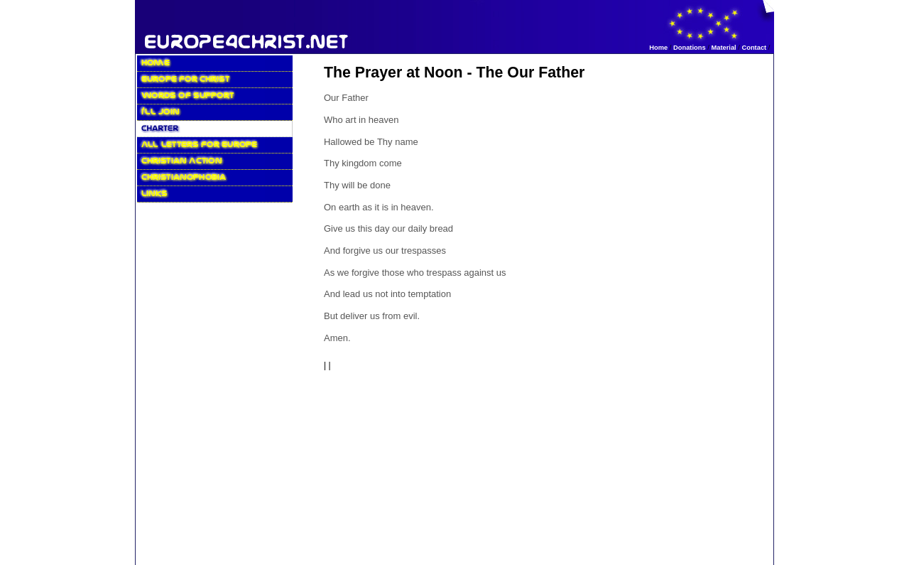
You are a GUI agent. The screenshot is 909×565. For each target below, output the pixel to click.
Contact (753, 47)
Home (658, 47)
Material (723, 47)
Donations (689, 47)
